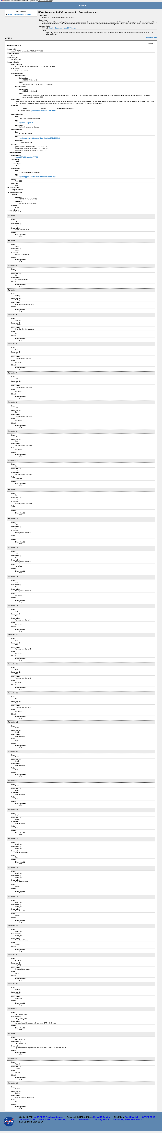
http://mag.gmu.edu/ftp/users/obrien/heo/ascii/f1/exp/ (37, 177)
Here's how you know (45, 1)
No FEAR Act (85, 1119)
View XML (149, 38)
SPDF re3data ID (27, 1119)
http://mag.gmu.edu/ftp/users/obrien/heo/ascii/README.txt (39, 138)
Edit (155, 38)
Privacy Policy (102, 1119)
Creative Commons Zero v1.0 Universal (62, 28)
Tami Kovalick (131, 1117)
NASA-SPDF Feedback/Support (48, 1117)
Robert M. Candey (101, 1117)
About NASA (44, 1119)
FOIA (72, 1119)
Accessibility (60, 1119)
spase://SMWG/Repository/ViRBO (26, 157)
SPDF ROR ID (148, 1117)
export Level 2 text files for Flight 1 (20, 14)
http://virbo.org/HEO (26, 123)
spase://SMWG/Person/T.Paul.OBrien (44, 111)
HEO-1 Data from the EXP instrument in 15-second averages (67, 12)
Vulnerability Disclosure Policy (127, 1119)
